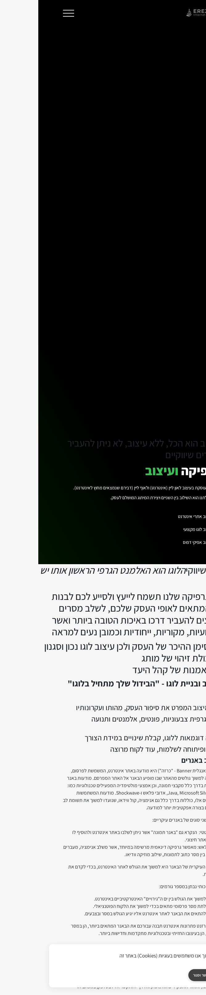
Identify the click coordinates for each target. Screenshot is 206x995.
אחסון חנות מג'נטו (145, 867)
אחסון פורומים (144, 900)
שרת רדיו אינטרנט (61, 889)
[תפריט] (30, 13)
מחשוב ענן (61, 797)
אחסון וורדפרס (145, 834)
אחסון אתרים (145, 797)
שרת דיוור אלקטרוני (61, 900)
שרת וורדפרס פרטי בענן (61, 834)
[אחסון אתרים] (61, 924)
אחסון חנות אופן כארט (144, 878)
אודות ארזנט (145, 937)
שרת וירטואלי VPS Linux (61, 823)
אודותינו (144, 923)
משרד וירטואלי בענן (61, 845)
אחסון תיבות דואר (145, 889)
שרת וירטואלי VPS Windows (61, 812)
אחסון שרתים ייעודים (61, 856)
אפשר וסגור (163, 975)
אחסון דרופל (145, 856)
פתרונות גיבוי (61, 878)
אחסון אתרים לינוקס (145, 812)
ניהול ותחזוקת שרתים (61, 867)
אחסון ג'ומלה (144, 845)
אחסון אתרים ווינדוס (145, 823)
